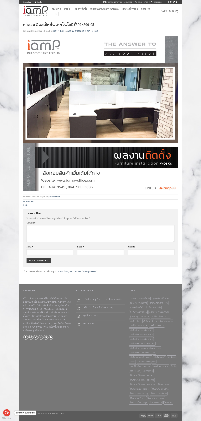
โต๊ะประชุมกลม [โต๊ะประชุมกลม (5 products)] (156, 403)
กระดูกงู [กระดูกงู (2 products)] (133, 298)
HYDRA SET (89, 323)
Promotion (27, 2)
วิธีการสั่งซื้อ (81, 9)
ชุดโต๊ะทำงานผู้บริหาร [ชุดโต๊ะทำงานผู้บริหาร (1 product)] (138, 303)
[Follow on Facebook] (168, 2)
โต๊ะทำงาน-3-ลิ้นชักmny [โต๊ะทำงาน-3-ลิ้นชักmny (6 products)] (139, 393)
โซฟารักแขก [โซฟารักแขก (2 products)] (135, 371)
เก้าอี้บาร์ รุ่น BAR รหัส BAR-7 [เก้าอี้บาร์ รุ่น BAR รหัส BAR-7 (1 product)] (141, 335)
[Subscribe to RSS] (50, 337)
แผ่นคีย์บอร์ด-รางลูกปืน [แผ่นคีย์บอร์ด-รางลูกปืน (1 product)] (146, 362)
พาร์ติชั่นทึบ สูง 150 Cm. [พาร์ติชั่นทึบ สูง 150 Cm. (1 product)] (161, 316)
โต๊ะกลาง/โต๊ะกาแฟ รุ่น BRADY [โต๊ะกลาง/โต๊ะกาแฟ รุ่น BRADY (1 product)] (142, 375)
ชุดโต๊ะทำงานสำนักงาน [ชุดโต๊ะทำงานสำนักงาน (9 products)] (158, 303)
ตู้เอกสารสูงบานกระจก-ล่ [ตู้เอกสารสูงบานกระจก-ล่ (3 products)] (139, 316)
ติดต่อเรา (145, 9)
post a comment (54, 197)
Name (30, 247)
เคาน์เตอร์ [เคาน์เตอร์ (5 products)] (172, 357)
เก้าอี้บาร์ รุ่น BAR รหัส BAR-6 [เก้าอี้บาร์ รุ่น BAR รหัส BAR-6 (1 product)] (141, 330)
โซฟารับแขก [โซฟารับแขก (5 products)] (148, 371)
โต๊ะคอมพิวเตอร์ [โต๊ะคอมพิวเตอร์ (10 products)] (164, 384)
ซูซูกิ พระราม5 (90, 315)
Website (131, 247)
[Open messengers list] (6, 412)
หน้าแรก (56, 9)
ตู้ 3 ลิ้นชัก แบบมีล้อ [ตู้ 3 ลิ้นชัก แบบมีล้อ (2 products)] (153, 307)
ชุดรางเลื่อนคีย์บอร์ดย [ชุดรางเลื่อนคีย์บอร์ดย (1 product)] (160, 298)
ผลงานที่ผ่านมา (130, 9)
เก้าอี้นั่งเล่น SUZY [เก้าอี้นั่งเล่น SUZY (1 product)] (157, 326)
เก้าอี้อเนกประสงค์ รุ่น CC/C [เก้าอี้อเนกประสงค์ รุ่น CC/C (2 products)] (140, 357)
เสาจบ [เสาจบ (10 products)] (132, 362)
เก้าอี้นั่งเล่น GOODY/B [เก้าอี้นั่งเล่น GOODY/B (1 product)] (138, 326)
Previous (28, 201)
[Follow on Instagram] (171, 2)
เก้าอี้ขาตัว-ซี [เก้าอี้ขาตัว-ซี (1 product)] (148, 321)
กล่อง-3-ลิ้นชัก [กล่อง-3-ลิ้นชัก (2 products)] (144, 298)
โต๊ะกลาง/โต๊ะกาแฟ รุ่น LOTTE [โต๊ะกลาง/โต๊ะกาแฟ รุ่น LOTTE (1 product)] (142, 380)
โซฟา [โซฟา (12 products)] (173, 366)
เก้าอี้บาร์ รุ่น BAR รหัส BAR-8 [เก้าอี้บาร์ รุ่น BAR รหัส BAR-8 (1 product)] (141, 339)
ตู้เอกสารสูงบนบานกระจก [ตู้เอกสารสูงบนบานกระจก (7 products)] (159, 312)
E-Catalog (38, 2)
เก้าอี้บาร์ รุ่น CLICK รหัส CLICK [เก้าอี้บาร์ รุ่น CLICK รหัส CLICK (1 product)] (142, 344)
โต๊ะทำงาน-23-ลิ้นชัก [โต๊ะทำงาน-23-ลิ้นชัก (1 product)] (159, 393)
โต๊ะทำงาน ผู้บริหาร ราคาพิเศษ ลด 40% (102, 299)
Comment (32, 223)
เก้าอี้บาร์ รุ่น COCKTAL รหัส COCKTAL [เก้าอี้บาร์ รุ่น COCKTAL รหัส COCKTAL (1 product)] (145, 348)
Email (80, 247)
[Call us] (40, 337)
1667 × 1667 (58, 31)
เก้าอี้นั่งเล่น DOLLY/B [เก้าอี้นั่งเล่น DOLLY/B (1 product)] (164, 321)
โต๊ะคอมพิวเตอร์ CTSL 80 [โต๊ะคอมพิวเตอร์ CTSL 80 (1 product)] (139, 389)
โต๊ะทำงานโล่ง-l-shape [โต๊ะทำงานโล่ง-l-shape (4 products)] (155, 398)
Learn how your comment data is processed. (78, 271)
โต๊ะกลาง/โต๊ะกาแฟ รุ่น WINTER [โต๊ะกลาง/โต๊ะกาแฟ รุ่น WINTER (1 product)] (142, 384)
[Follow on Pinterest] (176, 2)
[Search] (56, 14)
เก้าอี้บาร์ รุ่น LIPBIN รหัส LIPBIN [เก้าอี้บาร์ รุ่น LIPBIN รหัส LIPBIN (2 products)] (142, 353)
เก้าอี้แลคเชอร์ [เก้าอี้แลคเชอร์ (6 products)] (159, 357)
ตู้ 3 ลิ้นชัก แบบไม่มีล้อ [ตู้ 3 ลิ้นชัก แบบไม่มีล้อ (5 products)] (138, 312)
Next (26, 205)
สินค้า (68, 9)
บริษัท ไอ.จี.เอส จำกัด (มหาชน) (98, 307)
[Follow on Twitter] (174, 2)
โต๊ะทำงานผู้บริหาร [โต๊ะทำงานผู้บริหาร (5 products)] (137, 398)
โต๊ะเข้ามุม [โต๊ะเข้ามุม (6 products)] (168, 403)
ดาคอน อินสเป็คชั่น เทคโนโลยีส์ (82, 31)
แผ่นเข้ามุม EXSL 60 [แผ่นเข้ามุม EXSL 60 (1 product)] (160, 366)
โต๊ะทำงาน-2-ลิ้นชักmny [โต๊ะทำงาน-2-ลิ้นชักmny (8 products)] (161, 389)
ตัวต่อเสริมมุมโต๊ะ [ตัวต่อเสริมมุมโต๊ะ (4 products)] (136, 307)
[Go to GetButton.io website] (6, 418)
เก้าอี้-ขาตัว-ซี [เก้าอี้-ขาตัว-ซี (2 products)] (135, 321)
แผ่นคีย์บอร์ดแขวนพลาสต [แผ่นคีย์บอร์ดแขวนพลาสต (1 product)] (140, 366)
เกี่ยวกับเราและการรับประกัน (104, 9)
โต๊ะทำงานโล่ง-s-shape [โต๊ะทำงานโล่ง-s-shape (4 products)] (138, 403)
